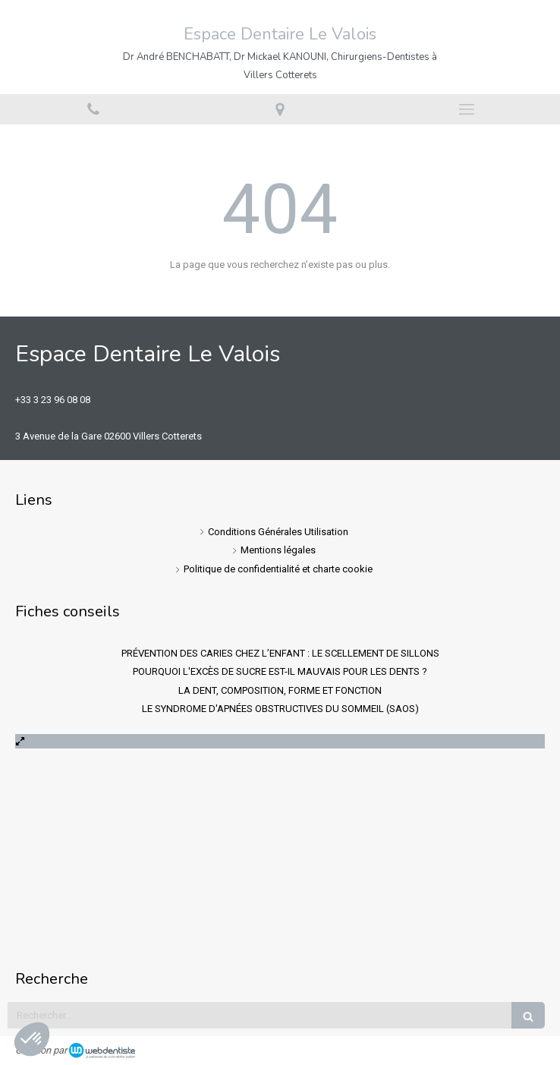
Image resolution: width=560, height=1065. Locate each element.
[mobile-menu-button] (466, 109)
